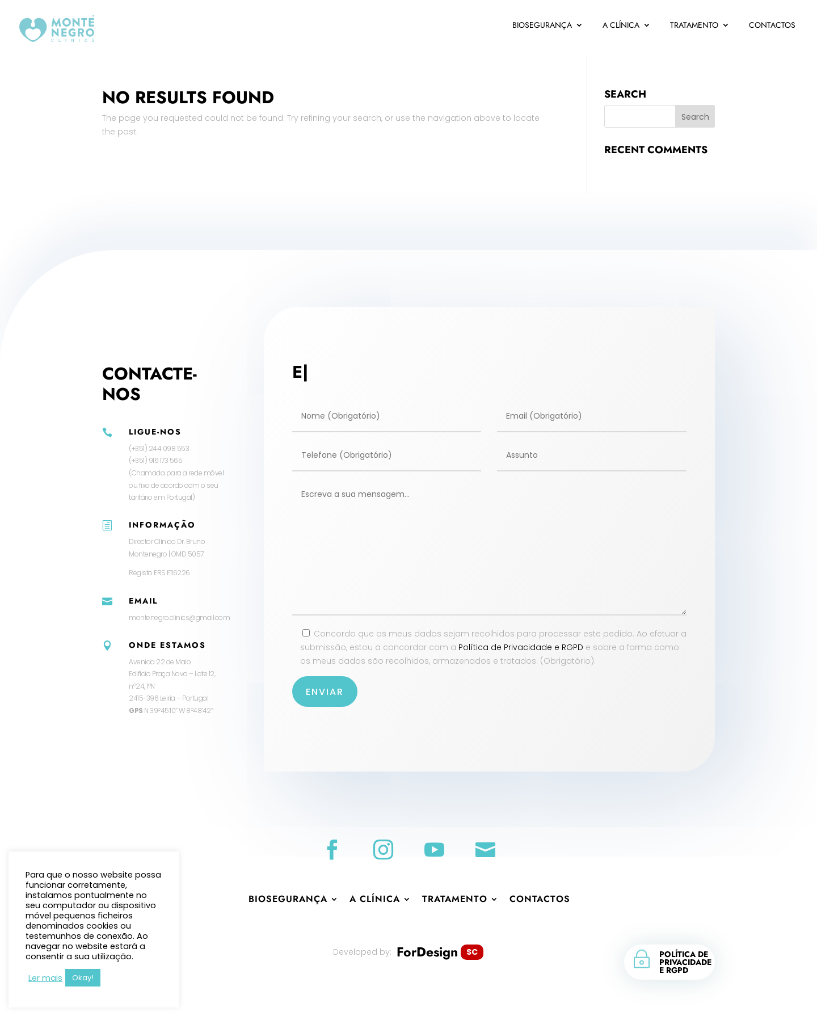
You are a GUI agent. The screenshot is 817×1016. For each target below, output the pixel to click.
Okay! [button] (83, 977)
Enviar (327, 691)
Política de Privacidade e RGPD (520, 648)
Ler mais (45, 978)
